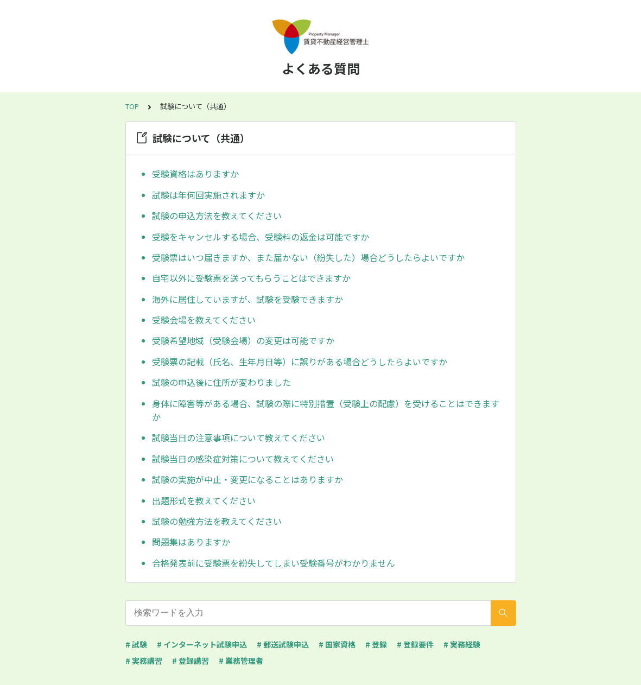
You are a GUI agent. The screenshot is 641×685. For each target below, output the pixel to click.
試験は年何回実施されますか (208, 194)
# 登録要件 (415, 644)
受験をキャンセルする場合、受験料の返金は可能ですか (260, 236)
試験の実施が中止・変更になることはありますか (247, 479)
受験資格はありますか (195, 173)
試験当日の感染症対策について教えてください (243, 458)
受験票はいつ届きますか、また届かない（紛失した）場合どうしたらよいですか (308, 257)
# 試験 (136, 644)
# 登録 (376, 644)
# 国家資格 (337, 644)
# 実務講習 (143, 660)
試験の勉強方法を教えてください (217, 521)
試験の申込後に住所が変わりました (221, 382)
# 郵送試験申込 (283, 644)
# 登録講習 (190, 660)
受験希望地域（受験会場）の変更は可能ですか (243, 340)
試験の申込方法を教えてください (217, 215)
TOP (132, 106)
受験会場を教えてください (204, 319)
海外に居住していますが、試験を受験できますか (247, 299)
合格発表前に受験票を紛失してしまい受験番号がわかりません (273, 562)
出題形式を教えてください (204, 500)
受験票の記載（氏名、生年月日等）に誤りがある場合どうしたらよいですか (299, 361)
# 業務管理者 (241, 660)
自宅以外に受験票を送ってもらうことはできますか (251, 277)
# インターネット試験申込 (202, 644)
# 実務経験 (461, 644)
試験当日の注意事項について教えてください (238, 437)
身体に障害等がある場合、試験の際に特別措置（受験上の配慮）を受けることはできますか (325, 410)
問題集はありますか (191, 541)
